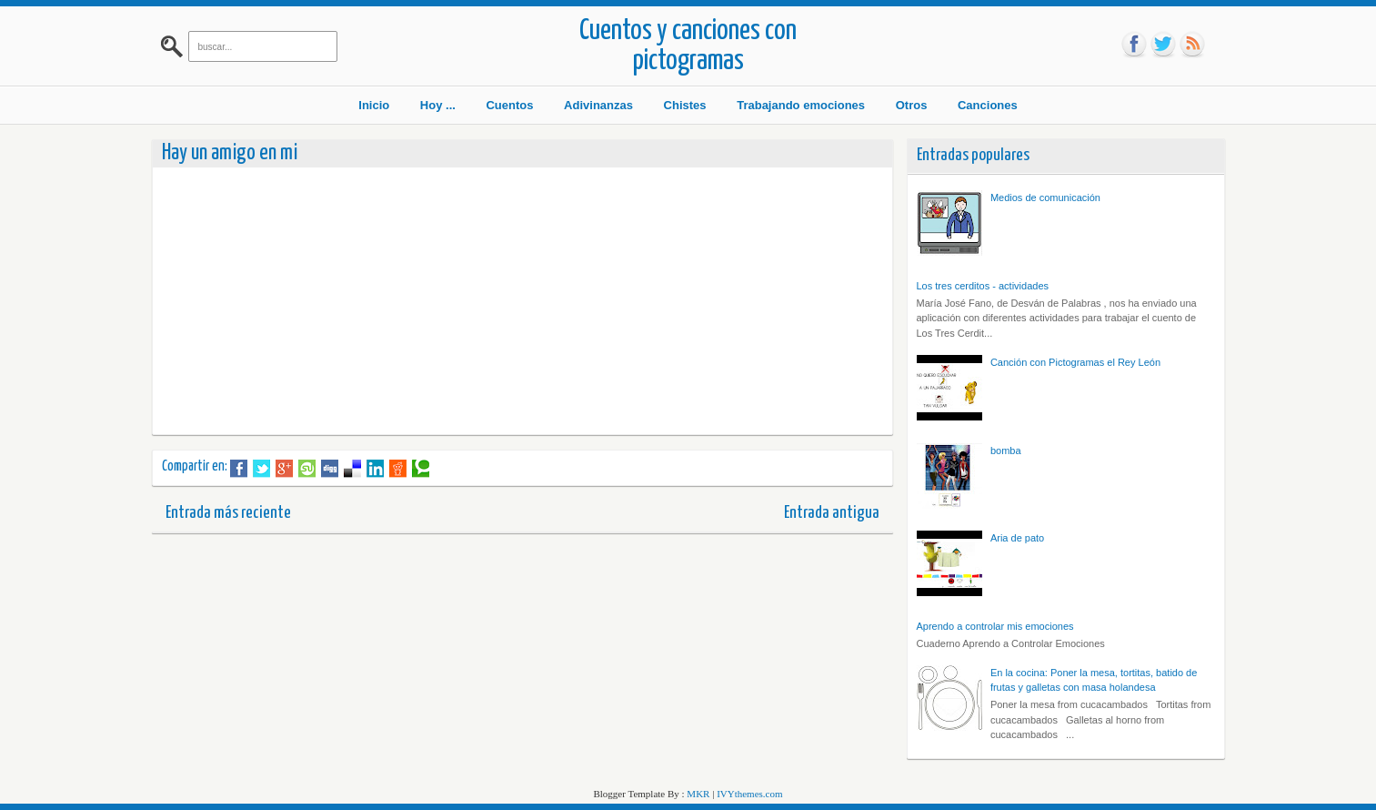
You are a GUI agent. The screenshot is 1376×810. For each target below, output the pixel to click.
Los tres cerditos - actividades (983, 285)
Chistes (685, 105)
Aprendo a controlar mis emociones (995, 626)
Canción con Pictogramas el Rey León (1075, 362)
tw (1163, 44)
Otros (912, 105)
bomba (1005, 450)
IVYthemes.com (749, 793)
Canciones (988, 105)
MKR (698, 793)
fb (1134, 44)
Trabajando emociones (801, 105)
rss (1192, 44)
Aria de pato (1017, 537)
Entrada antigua (831, 512)
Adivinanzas (598, 105)
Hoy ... (438, 105)
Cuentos (509, 105)
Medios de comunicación (1045, 197)
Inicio (373, 105)
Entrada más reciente (228, 512)
